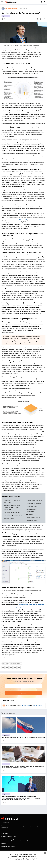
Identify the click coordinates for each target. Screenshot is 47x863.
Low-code (5, 663)
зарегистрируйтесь (38, 705)
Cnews (14, 658)
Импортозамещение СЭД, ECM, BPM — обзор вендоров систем (23, 737)
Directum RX (23, 220)
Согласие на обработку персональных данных (16, 840)
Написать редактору (8, 846)
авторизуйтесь (26, 705)
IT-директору (5, 16)
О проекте (4, 833)
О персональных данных (9, 836)
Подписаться (23, 693)
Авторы (3, 843)
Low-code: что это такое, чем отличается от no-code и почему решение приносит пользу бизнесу (23, 766)
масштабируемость (15, 663)
